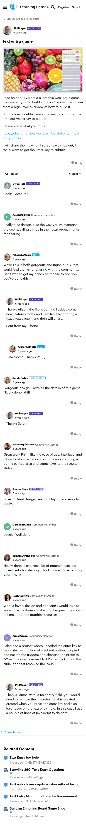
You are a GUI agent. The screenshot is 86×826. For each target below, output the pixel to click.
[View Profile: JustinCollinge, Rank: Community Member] (7, 217)
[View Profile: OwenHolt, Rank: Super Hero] (7, 185)
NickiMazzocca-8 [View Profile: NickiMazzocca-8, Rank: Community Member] (37, 801)
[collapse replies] (43, 181)
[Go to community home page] (29, 7)
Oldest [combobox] (75, 174)
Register (63, 7)
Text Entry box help (24, 757)
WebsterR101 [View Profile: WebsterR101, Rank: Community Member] (39, 789)
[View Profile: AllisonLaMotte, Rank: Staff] (7, 257)
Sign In (77, 7)
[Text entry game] (19, 188)
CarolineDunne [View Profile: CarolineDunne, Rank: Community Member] (22, 524)
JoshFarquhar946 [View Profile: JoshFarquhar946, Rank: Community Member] (23, 444)
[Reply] (77, 162)
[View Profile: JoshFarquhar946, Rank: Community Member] (7, 446)
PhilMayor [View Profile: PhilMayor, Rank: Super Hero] (19, 28)
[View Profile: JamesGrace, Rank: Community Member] (7, 637)
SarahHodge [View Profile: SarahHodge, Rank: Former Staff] (20, 377)
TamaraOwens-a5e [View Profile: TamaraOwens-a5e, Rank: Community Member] (24, 555)
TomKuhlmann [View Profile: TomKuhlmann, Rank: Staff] (36, 816)
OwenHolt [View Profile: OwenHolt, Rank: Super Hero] (19, 183)
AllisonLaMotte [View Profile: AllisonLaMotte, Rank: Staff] (22, 254)
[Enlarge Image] (43, 70)
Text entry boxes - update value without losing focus (44, 784)
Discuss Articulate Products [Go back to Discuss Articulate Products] (21, 18)
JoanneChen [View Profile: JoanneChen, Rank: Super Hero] (20, 488)
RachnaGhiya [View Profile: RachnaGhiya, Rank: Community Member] (21, 595)
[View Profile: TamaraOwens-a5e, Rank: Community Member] (7, 557)
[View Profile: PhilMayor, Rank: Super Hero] (7, 30)
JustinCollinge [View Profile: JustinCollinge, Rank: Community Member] (21, 214)
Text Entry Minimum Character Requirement (43, 796)
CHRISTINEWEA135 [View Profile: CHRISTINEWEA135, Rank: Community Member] (38, 762)
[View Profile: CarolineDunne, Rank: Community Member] (7, 526)
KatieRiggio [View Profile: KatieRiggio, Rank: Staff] (37, 777)
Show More (10, 732)
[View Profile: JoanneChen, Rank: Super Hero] (7, 491)
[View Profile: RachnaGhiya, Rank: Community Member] (7, 597)
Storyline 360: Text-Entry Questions (37, 769)
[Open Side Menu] (5, 7)
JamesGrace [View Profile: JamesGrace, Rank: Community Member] (20, 635)
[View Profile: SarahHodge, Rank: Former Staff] (7, 380)
